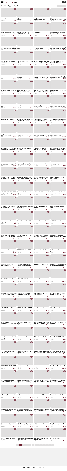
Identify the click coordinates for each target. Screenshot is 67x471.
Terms (34, 467)
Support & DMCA (26, 467)
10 (48, 444)
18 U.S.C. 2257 (42, 467)
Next (52, 444)
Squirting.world (32, 469)
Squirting (11, 2)
